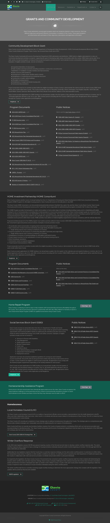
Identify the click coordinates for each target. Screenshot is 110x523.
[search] (100, 7)
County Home (93, 1)
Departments (81, 7)
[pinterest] (17, 2)
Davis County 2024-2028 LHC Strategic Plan (22, 434)
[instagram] (14, 2)
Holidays (83, 1)
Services (60, 7)
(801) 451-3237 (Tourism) (43, 505)
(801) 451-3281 (60, 505)
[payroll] (101, 2)
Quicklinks (70, 7)
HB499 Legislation (15, 474)
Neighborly (14, 101)
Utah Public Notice (70, 112)
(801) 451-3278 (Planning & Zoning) (37, 503)
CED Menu (50, 7)
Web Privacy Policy (55, 520)
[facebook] (8, 2)
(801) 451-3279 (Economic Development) (63, 503)
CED (8, 9)
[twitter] (11, 2)
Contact (92, 7)
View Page (86, 306)
